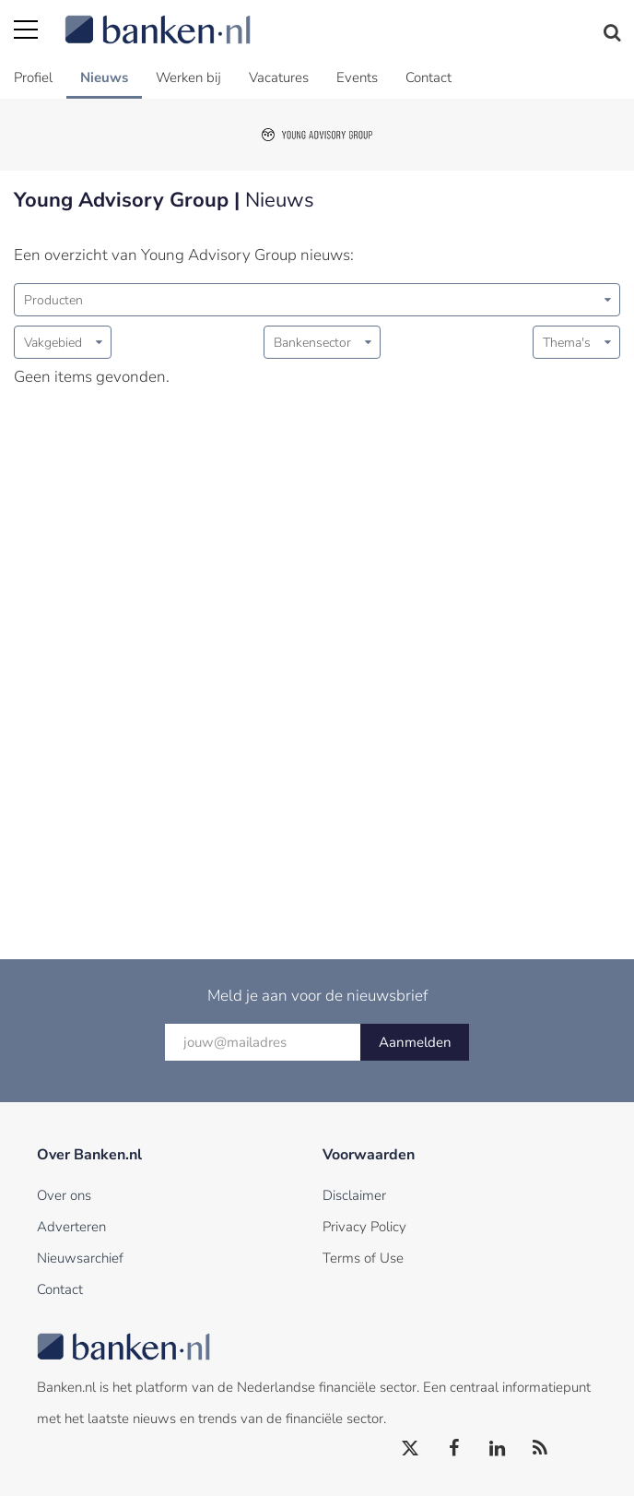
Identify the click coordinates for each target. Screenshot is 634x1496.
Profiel (33, 77)
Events (357, 77)
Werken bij (188, 77)
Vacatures (279, 77)
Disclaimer (354, 1195)
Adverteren (71, 1226)
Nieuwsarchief (80, 1258)
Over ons (64, 1195)
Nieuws (104, 77)
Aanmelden (415, 1042)
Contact (428, 77)
